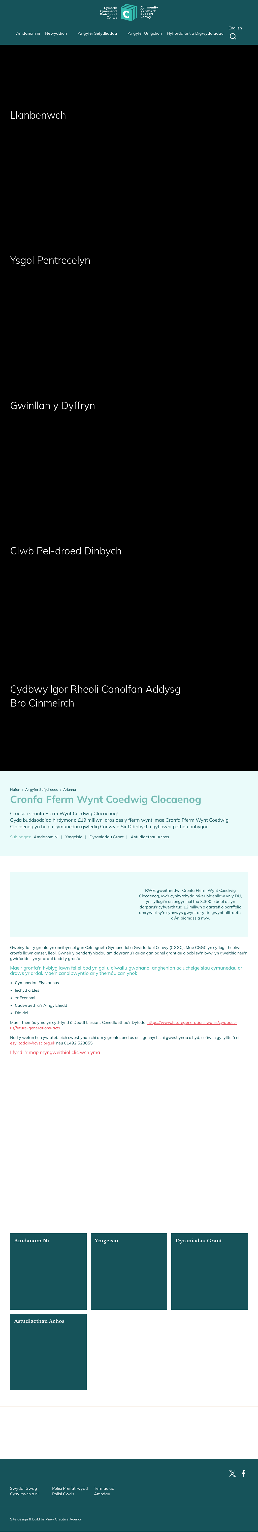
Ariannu (69, 790)
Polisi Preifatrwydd (70, 1498)
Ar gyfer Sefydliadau (97, 33)
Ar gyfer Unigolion (145, 33)
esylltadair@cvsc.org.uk (32, 1043)
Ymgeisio (74, 837)
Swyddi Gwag (23, 1498)
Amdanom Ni (46, 837)
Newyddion (56, 33)
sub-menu (75, 33)
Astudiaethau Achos (150, 837)
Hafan (15, 790)
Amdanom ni (28, 33)
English (235, 27)
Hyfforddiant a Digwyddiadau (195, 33)
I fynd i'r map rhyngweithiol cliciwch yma (55, 1052)
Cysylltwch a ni (24, 1504)
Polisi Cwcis (63, 1504)
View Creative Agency (64, 1529)
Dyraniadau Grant (106, 837)
